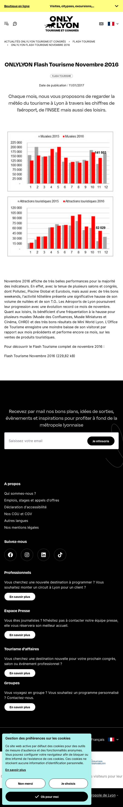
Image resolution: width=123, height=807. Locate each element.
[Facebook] (10, 555)
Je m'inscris (101, 441)
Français (105, 739)
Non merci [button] (25, 783)
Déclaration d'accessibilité (25, 507)
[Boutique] (101, 24)
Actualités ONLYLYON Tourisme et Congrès (35, 41)
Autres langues (16, 520)
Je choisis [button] (68, 783)
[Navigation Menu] (6, 23)
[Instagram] (27, 555)
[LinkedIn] (43, 555)
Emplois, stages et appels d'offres (31, 500)
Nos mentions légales (21, 527)
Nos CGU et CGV (18, 514)
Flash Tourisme (84, 41)
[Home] (61, 24)
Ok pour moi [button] (47, 796)
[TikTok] (60, 555)
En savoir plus (20, 596)
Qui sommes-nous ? (20, 493)
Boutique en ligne (17, 6)
